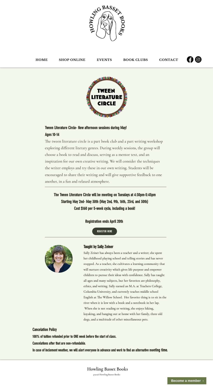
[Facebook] (190, 59)
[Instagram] (198, 59)
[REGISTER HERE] (104, 231)
